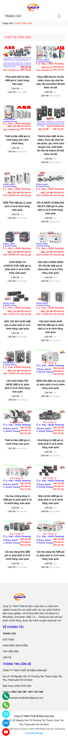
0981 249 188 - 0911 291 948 (27, 691)
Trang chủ (7, 23)
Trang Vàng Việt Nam (34, 733)
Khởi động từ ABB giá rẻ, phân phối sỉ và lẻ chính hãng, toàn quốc (51, 444)
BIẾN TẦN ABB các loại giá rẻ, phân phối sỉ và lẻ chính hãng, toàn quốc (51, 384)
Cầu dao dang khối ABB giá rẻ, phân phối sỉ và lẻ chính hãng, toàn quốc (17, 555)
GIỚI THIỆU (8, 639)
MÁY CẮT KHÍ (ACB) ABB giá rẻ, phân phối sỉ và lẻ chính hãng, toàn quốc (17, 325)
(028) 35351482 (23, 686)
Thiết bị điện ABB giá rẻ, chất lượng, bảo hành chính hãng (17, 140)
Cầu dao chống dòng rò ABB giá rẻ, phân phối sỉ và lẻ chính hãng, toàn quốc (17, 500)
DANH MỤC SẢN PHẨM (15, 645)
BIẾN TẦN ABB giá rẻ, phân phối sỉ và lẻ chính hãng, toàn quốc (17, 206)
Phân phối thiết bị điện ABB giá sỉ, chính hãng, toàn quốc (17, 80)
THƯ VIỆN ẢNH (11, 651)
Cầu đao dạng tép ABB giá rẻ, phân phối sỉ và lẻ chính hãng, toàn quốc (51, 555)
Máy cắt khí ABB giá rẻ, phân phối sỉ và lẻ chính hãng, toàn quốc (50, 500)
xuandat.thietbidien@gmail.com (26, 697)
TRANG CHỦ (13, 16)
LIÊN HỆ (7, 657)
